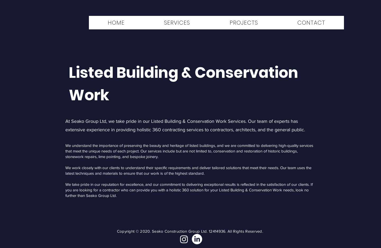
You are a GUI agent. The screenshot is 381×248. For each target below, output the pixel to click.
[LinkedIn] (197, 239)
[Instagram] (184, 239)
